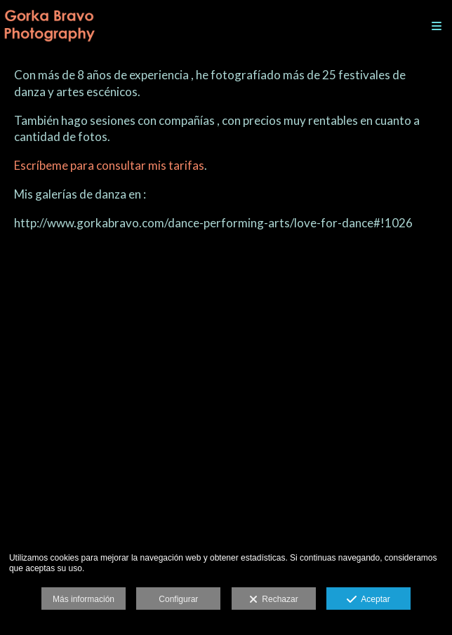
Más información (83, 599)
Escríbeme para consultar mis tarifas (109, 165)
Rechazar (273, 600)
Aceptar (368, 600)
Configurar (178, 599)
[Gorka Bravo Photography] (49, 26)
